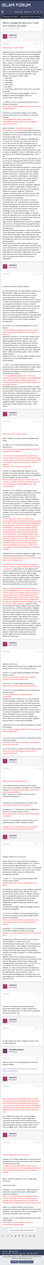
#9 (40, 1058)
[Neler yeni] (38, 11)
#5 (40, 768)
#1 (40, 44)
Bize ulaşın (7, 1253)
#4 (40, 651)
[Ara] (41, 11)
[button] (2, 12)
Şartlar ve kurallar (20, 1253)
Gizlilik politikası (34, 1253)
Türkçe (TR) (13, 1251)
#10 (40, 1086)
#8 (40, 1028)
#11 (40, 1142)
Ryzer (5, 1251)
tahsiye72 (7, 29)
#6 (40, 844)
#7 (40, 994)
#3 (40, 421)
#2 (40, 274)
